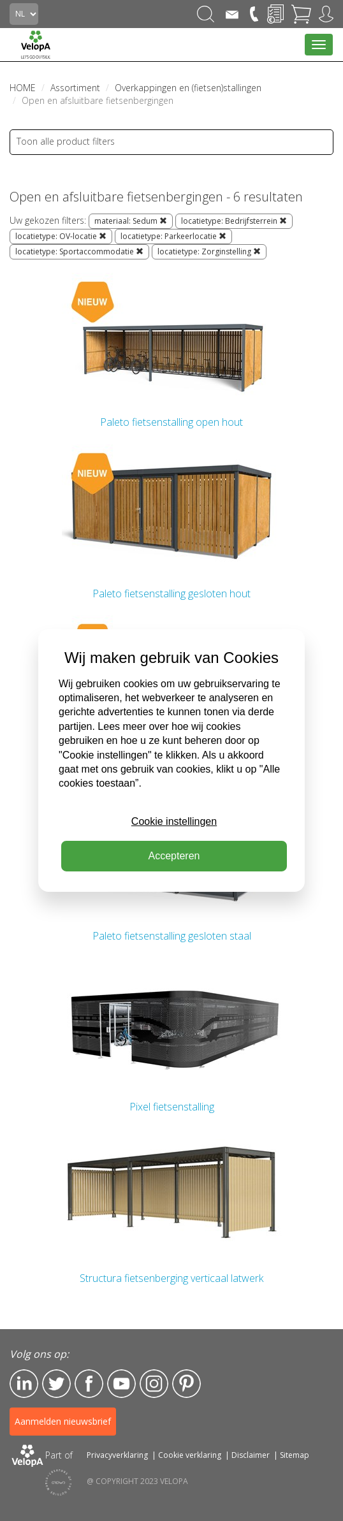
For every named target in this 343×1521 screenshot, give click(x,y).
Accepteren (174, 855)
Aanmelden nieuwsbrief (63, 1421)
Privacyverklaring (117, 1455)
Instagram (154, 1383)
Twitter (56, 1383)
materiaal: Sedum (130, 220)
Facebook (89, 1383)
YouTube (121, 1383)
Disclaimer (250, 1455)
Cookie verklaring (189, 1455)
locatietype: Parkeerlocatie (173, 236)
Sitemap (294, 1455)
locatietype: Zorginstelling (209, 251)
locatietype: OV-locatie (60, 236)
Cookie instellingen (174, 821)
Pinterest (186, 1383)
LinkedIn (24, 1383)
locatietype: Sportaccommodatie (79, 251)
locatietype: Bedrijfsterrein (234, 220)
